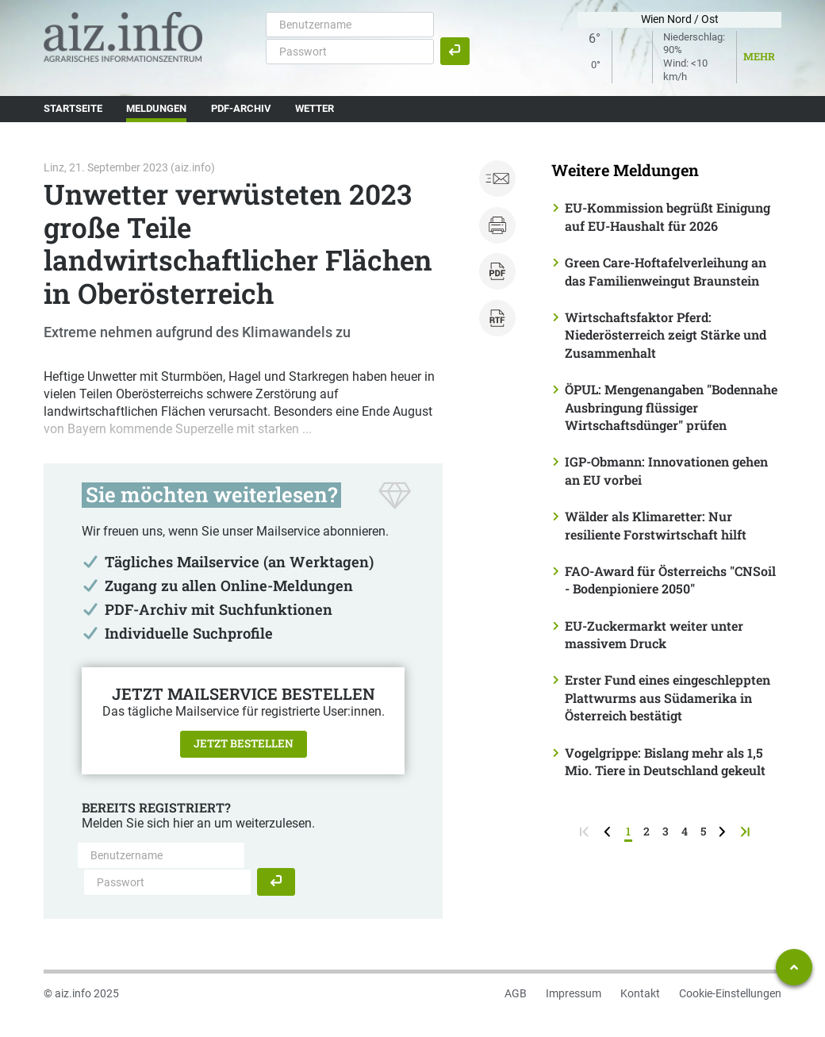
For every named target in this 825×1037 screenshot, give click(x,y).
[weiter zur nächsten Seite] (724, 831)
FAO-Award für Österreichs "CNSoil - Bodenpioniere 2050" (670, 580)
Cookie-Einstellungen (730, 993)
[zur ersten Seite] (586, 831)
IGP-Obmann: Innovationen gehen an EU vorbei (666, 470)
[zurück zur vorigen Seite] (609, 831)
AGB (516, 993)
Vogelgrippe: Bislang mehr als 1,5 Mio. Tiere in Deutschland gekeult (665, 761)
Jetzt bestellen (244, 743)
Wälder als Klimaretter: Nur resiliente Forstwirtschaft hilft (655, 525)
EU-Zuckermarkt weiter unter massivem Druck (654, 634)
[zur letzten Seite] (747, 831)
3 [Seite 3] (665, 831)
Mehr (759, 56)
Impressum (573, 993)
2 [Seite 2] (646, 831)
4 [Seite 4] (684, 831)
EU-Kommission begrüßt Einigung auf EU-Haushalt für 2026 (667, 216)
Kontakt (640, 993)
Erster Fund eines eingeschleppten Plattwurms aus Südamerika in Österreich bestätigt (667, 697)
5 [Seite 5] (703, 831)
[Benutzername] (350, 24)
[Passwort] (350, 51)
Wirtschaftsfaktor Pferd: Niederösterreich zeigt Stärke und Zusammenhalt (665, 335)
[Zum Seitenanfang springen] (794, 967)
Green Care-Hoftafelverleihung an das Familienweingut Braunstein (665, 271)
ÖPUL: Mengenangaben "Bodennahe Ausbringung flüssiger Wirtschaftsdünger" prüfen (671, 407)
